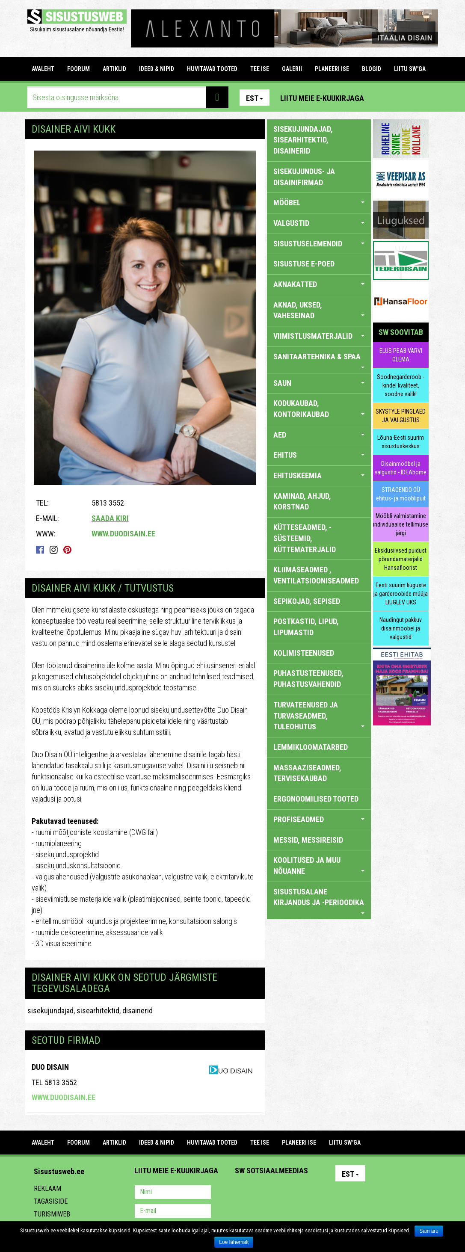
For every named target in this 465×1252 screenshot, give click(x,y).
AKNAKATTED (318, 284)
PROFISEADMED (318, 819)
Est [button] (254, 98)
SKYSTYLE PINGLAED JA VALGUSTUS (401, 415)
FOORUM (78, 68)
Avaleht (43, 68)
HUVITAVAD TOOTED (212, 68)
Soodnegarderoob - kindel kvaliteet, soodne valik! (400, 385)
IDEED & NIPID (156, 68)
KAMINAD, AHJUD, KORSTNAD (302, 501)
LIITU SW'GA (410, 68)
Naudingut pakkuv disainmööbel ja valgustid (400, 628)
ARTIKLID (114, 68)
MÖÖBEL (318, 202)
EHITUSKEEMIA (318, 475)
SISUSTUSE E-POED (304, 263)
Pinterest (383, 97)
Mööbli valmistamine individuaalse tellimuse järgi (400, 524)
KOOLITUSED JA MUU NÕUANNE (318, 865)
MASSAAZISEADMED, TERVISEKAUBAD (307, 773)
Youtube (420, 97)
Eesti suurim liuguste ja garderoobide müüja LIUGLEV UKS (400, 594)
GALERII (292, 68)
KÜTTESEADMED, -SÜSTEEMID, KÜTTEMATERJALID (304, 538)
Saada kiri (110, 518)
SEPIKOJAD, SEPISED (306, 601)
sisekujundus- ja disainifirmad (304, 177)
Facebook (402, 97)
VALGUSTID (318, 223)
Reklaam (47, 1188)
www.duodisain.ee (123, 533)
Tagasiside (51, 1201)
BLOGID (371, 68)
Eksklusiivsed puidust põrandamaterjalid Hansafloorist (400, 559)
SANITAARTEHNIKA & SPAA (318, 360)
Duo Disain (50, 1067)
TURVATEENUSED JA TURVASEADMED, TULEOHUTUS (318, 715)
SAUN (318, 383)
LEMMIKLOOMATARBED (310, 747)
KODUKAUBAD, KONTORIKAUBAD (318, 409)
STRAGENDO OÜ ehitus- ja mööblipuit (401, 494)
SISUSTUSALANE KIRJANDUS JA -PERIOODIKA (318, 900)
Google (316, 1193)
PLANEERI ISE (332, 68)
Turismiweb (52, 1214)
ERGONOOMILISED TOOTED (315, 798)
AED (318, 434)
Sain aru (428, 1231)
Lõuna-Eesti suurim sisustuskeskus (400, 442)
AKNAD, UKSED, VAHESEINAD (318, 310)
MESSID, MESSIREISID (308, 839)
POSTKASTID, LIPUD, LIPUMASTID (306, 627)
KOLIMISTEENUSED (303, 652)
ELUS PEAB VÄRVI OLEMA (400, 355)
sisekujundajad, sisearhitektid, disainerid (90, 1010)
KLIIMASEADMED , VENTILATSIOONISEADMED (316, 575)
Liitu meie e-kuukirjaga (322, 98)
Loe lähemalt (234, 1242)
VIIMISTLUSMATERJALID (318, 335)
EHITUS (318, 454)
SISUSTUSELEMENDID (318, 243)
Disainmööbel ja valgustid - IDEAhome (400, 468)
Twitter (298, 1193)
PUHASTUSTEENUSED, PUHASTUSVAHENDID (308, 679)
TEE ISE (259, 68)
